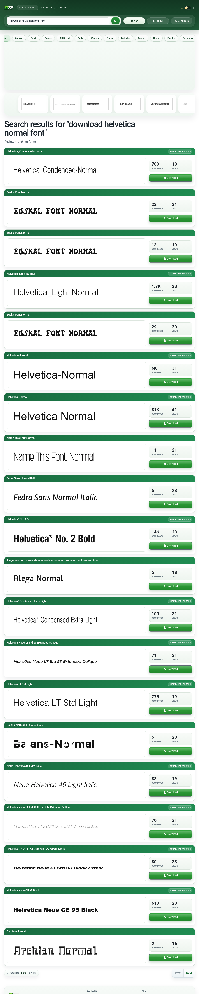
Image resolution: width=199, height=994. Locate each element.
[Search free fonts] (59, 20)
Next (189, 973)
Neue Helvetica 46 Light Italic (24, 766)
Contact (63, 8)
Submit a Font (27, 8)
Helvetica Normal (17, 397)
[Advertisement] (99, 65)
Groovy (51, 38)
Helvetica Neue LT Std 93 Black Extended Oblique (36, 849)
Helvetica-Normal (17, 355)
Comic (37, 38)
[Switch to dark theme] (187, 7)
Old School (67, 38)
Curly (83, 38)
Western (97, 38)
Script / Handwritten (180, 151)
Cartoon (22, 38)
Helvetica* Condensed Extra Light (27, 601)
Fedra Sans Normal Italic (21, 478)
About (45, 8)
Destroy (144, 38)
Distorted (128, 38)
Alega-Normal (15, 560)
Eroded (112, 38)
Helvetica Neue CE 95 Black (23, 890)
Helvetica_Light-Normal (21, 273)
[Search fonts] (115, 20)
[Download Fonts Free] (9, 8)
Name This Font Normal (21, 437)
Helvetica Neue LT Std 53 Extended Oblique (32, 642)
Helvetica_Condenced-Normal (24, 151)
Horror (159, 38)
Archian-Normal (16, 931)
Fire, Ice (174, 38)
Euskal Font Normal (18, 192)
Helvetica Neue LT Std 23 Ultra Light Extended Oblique (39, 807)
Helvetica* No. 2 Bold (19, 519)
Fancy (7, 38)
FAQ (53, 8)
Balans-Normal (16, 725)
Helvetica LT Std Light (19, 684)
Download (171, 177)
